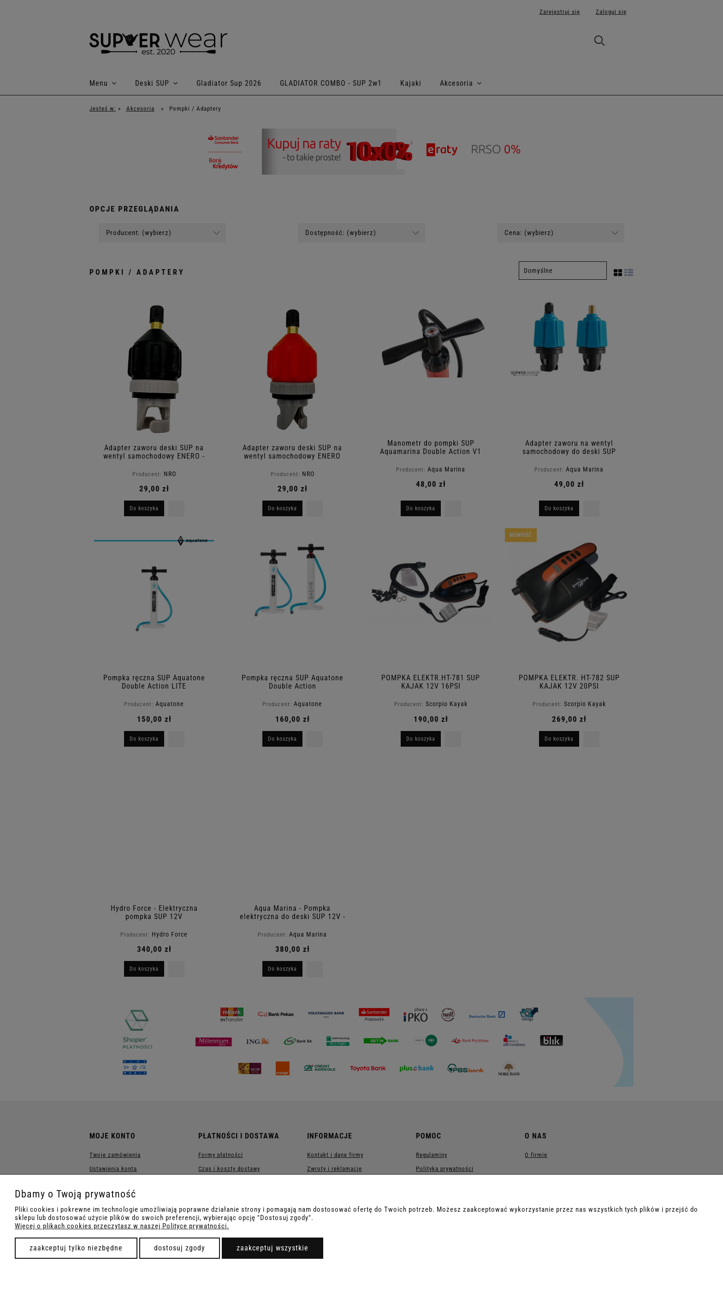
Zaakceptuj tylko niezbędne (76, 1248)
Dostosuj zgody (179, 1248)
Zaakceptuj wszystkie (272, 1248)
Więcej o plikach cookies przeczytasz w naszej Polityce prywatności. (122, 1226)
